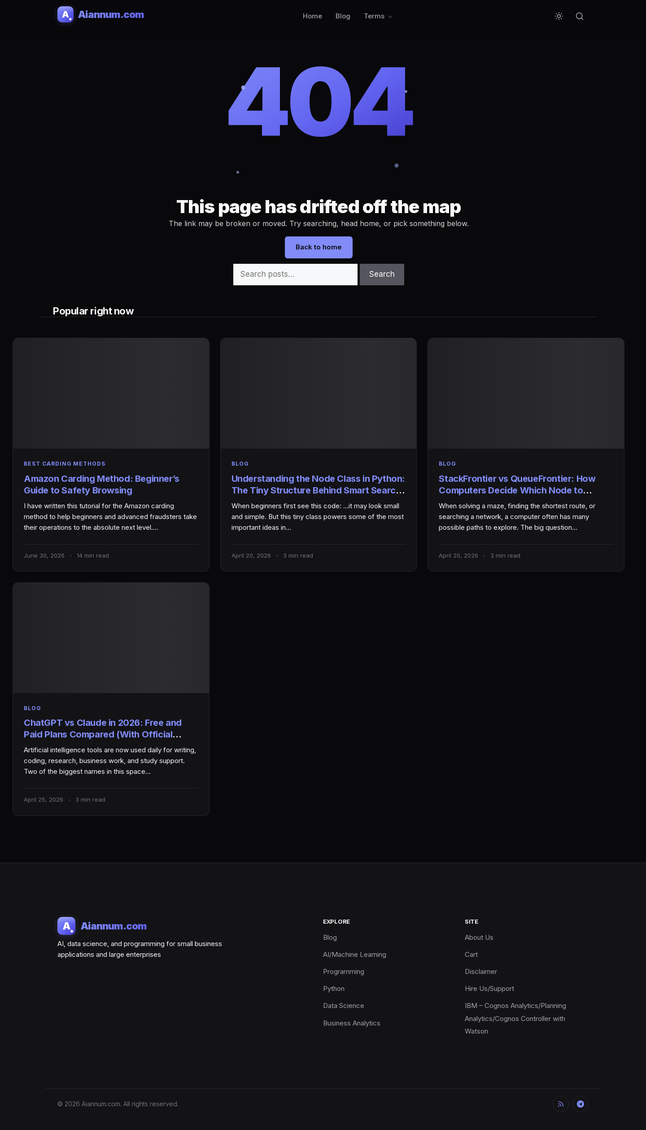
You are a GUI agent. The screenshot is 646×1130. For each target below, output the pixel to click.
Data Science (343, 1005)
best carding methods (64, 463)
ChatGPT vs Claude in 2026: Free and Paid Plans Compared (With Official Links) (103, 734)
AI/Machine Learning (354, 954)
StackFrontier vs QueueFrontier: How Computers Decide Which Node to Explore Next (517, 490)
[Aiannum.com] (100, 14)
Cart (471, 954)
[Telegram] (580, 1104)
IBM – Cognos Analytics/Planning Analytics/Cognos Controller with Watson (515, 1018)
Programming (343, 971)
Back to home (319, 247)
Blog (343, 16)
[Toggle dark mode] (559, 16)
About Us (479, 937)
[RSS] (561, 1104)
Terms (374, 16)
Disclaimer (481, 971)
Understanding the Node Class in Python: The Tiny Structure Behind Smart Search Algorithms (318, 490)
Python (334, 988)
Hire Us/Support (489, 988)
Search (382, 274)
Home (312, 16)
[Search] (580, 16)
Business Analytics (351, 1023)
